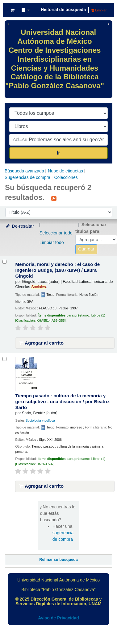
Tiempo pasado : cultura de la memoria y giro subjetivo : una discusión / (62, 401)
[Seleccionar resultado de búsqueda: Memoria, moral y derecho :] (4, 262)
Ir (58, 152)
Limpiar (99, 10)
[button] (12, 10)
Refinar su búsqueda (58, 559)
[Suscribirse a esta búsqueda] (54, 198)
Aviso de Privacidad (58, 617)
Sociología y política (40, 420)
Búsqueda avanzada (24, 170)
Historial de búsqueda (63, 9)
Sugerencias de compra (27, 177)
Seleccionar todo (56, 232)
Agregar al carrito (41, 342)
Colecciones (65, 177)
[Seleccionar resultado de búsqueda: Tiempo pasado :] (4, 359)
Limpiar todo (52, 242)
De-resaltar (19, 226)
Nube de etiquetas (65, 170)
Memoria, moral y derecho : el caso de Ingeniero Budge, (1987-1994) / (57, 270)
